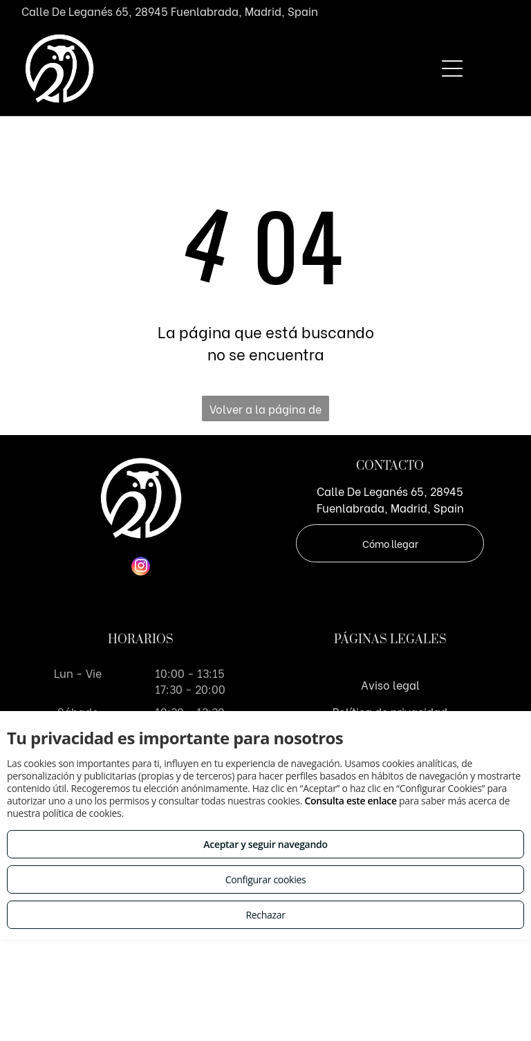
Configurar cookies (265, 879)
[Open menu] (452, 68)
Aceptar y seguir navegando (265, 844)
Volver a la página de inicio (265, 410)
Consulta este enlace (350, 800)
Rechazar (265, 914)
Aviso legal (390, 684)
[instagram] (140, 568)
